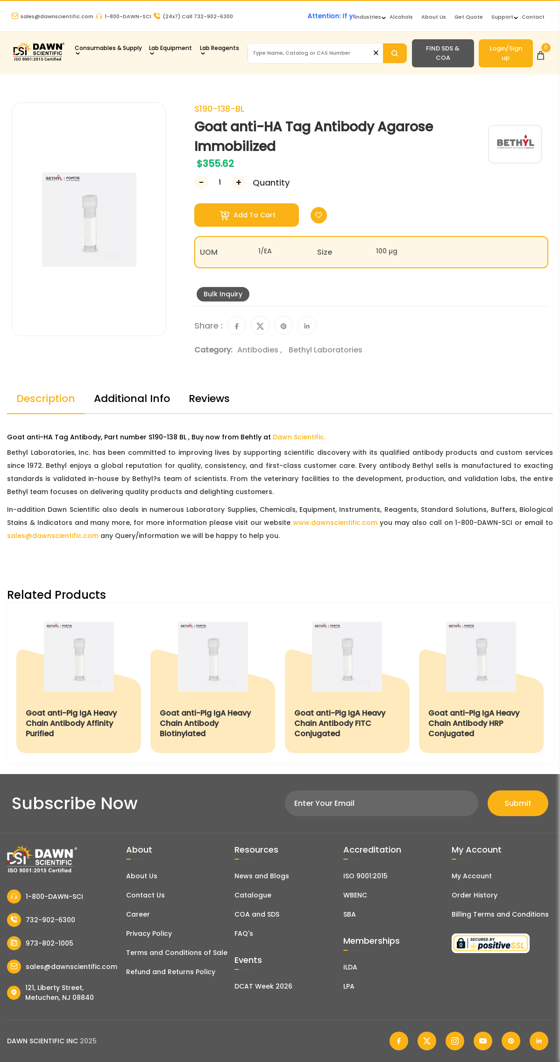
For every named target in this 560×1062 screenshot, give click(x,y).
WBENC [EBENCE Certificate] (355, 895)
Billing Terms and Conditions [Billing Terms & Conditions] (500, 914)
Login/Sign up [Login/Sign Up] (505, 53)
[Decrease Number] (201, 182)
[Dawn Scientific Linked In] (539, 1041)
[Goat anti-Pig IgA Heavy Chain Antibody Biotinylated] (212, 682)
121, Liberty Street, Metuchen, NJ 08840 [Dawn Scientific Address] (50, 992)
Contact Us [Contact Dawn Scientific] (145, 895)
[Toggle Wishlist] (319, 215)
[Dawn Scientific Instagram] (455, 1041)
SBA (349, 914)
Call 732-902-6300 (193, 16)
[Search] (395, 53)
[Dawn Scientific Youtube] (483, 1041)
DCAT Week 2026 (263, 986)
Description (45, 398)
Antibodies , (260, 349)
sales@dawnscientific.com (52, 16)
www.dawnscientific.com (335, 522)
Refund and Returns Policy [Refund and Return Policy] (170, 971)
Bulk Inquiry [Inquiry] (223, 294)
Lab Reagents (219, 48)
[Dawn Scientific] (38, 60)
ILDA (350, 967)
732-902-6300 (41, 920)
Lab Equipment (170, 48)
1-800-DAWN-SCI (123, 16)
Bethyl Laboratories (325, 349)
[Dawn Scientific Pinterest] (511, 1041)
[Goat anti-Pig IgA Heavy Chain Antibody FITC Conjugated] (347, 682)
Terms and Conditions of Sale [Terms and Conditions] (176, 952)
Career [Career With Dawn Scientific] (138, 914)
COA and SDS (256, 914)
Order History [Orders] (474, 895)
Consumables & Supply (108, 48)
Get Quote (468, 17)
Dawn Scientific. (299, 437)
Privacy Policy (149, 933)
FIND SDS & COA (443, 53)
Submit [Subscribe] (518, 803)
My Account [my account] (472, 876)
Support (502, 17)
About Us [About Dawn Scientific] (433, 17)
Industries (368, 17)
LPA (348, 986)
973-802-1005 (40, 943)
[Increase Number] (239, 182)
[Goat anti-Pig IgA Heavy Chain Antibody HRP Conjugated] (481, 682)
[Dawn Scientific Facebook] (399, 1041)
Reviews (209, 398)
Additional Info (132, 398)
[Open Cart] (540, 53)
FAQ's (243, 933)
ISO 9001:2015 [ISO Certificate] (365, 876)
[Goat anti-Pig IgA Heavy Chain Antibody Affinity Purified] (78, 682)
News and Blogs (261, 876)
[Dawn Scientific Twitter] (427, 1041)
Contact (533, 17)
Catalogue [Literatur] (252, 895)
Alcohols (401, 17)
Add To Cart (248, 215)
